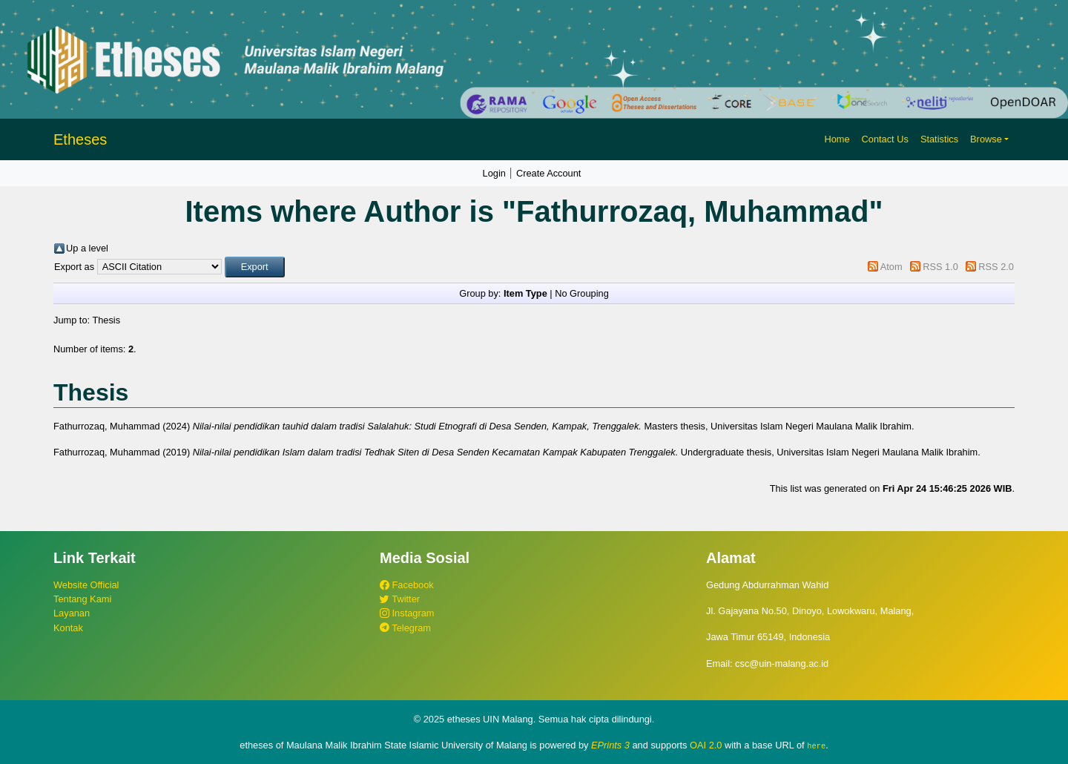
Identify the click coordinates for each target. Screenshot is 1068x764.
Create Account (548, 173)
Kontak (68, 627)
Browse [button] (986, 139)
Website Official (86, 584)
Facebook (407, 584)
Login (494, 173)
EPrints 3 (610, 745)
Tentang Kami (82, 599)
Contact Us (885, 139)
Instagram (407, 613)
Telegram (405, 627)
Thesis (106, 320)
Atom (891, 266)
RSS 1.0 (940, 266)
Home (836, 139)
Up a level (87, 248)
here (816, 745)
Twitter (400, 599)
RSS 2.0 (996, 266)
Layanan (71, 613)
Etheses (80, 139)
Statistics (939, 139)
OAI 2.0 (706, 745)
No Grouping (582, 293)
